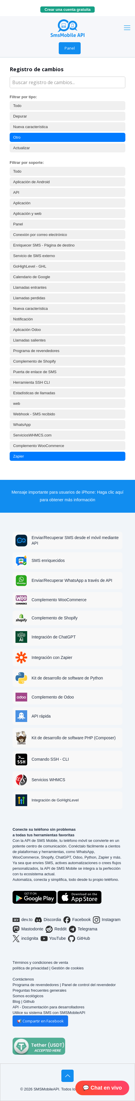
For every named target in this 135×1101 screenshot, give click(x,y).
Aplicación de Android (31, 182)
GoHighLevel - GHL (29, 266)
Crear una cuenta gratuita (70, 9)
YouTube (53, 938)
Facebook (77, 919)
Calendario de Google (31, 277)
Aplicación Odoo (27, 329)
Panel (70, 48)
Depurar (20, 116)
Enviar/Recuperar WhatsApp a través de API (72, 580)
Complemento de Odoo (53, 697)
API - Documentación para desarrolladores (48, 1007)
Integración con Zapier (52, 657)
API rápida (41, 716)
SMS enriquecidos (48, 560)
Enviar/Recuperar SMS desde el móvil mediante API (75, 540)
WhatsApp (22, 424)
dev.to (22, 919)
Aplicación (21, 203)
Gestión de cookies (67, 968)
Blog (16, 1001)
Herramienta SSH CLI (31, 382)
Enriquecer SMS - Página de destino (44, 245)
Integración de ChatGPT (54, 637)
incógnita (25, 938)
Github (28, 1001)
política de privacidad (30, 968)
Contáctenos (23, 979)
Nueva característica (30, 127)
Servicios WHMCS (48, 779)
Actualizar (21, 148)
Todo (17, 105)
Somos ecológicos (28, 996)
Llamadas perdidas (29, 298)
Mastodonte (28, 929)
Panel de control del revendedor (89, 985)
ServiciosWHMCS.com (32, 435)
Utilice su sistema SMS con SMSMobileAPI (49, 1012)
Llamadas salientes (29, 340)
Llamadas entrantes (29, 287)
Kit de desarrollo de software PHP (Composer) (74, 737)
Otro (16, 137)
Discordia (48, 919)
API (16, 192)
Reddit (56, 929)
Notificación (23, 319)
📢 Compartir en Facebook (40, 1021)
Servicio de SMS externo (34, 256)
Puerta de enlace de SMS (34, 372)
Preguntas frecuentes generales (39, 990)
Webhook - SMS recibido (34, 414)
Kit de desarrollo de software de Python (67, 678)
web (16, 403)
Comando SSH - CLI (50, 759)
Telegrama (83, 929)
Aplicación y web (27, 213)
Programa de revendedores (36, 351)
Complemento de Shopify (34, 361)
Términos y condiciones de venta (40, 962)
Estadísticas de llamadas (34, 393)
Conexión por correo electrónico (40, 234)
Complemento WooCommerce (38, 446)
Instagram (106, 919)
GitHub (79, 938)
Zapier (18, 456)
